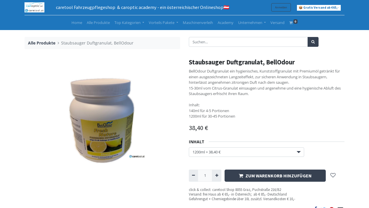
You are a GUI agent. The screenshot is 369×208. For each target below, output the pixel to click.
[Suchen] (313, 42)
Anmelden (281, 7)
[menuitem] (76, 23)
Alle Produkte (41, 43)
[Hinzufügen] (216, 176)
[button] (333, 175)
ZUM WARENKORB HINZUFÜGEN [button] (275, 176)
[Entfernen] (193, 176)
